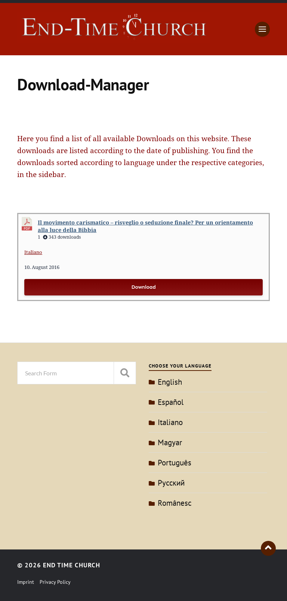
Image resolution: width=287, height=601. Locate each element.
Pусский (171, 483)
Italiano (33, 252)
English (170, 382)
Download (143, 287)
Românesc (174, 503)
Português (174, 463)
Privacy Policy (55, 582)
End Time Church (71, 565)
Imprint (25, 582)
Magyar (170, 442)
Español (170, 402)
